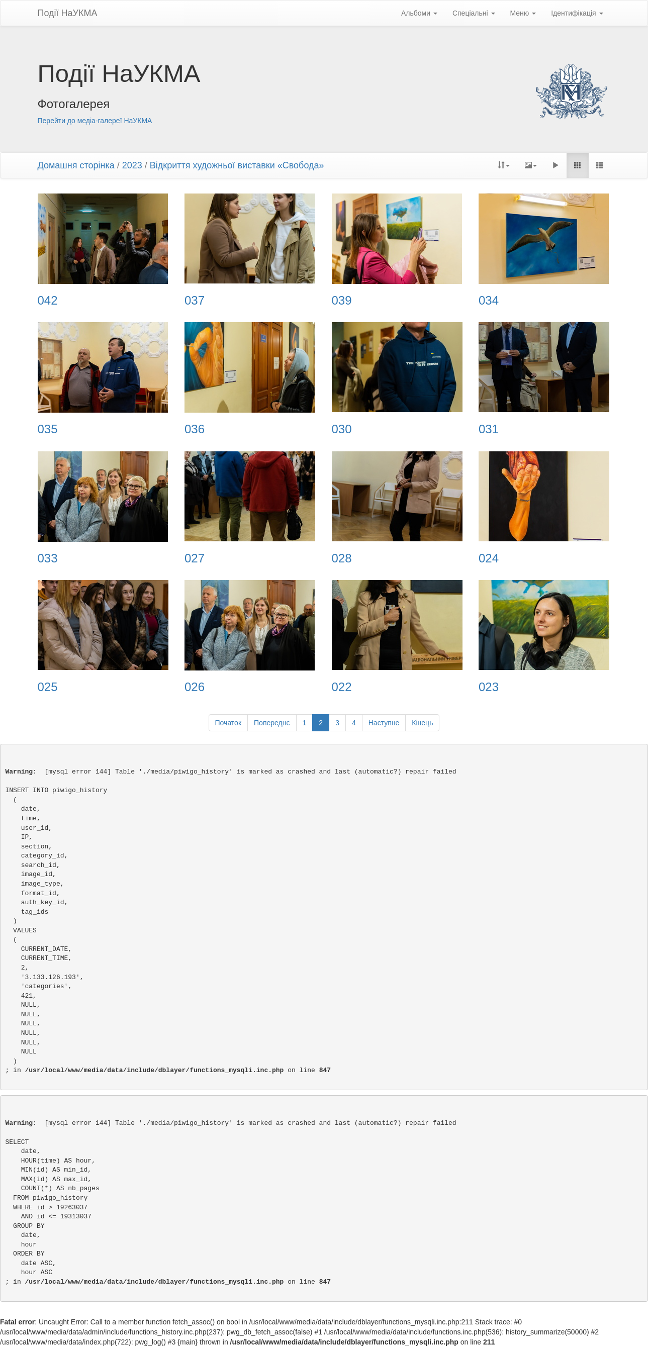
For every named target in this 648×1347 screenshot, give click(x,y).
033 (48, 558)
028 (342, 558)
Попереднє (272, 723)
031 (489, 429)
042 (48, 300)
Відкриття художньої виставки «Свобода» (237, 165)
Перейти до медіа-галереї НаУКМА (95, 121)
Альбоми (419, 13)
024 (489, 558)
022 (342, 687)
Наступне (384, 723)
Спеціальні (473, 13)
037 (194, 300)
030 (342, 429)
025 (48, 687)
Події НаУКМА (68, 13)
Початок (228, 723)
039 (342, 300)
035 (48, 429)
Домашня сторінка (76, 165)
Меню (523, 13)
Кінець (422, 723)
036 (194, 429)
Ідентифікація (577, 13)
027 (194, 558)
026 (194, 687)
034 (489, 300)
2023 (132, 165)
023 (489, 687)
